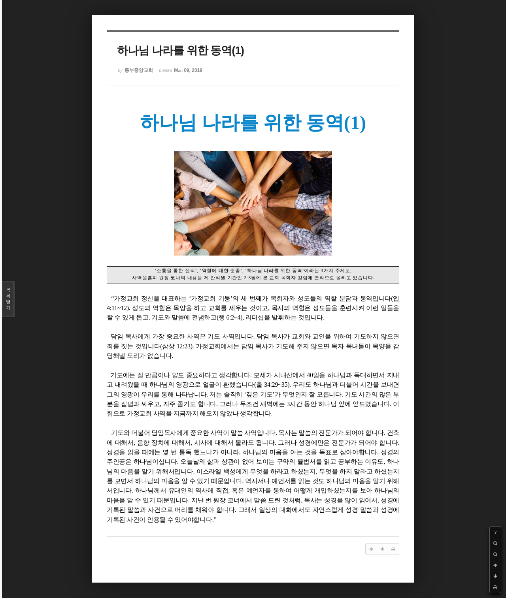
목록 (8, 299)
